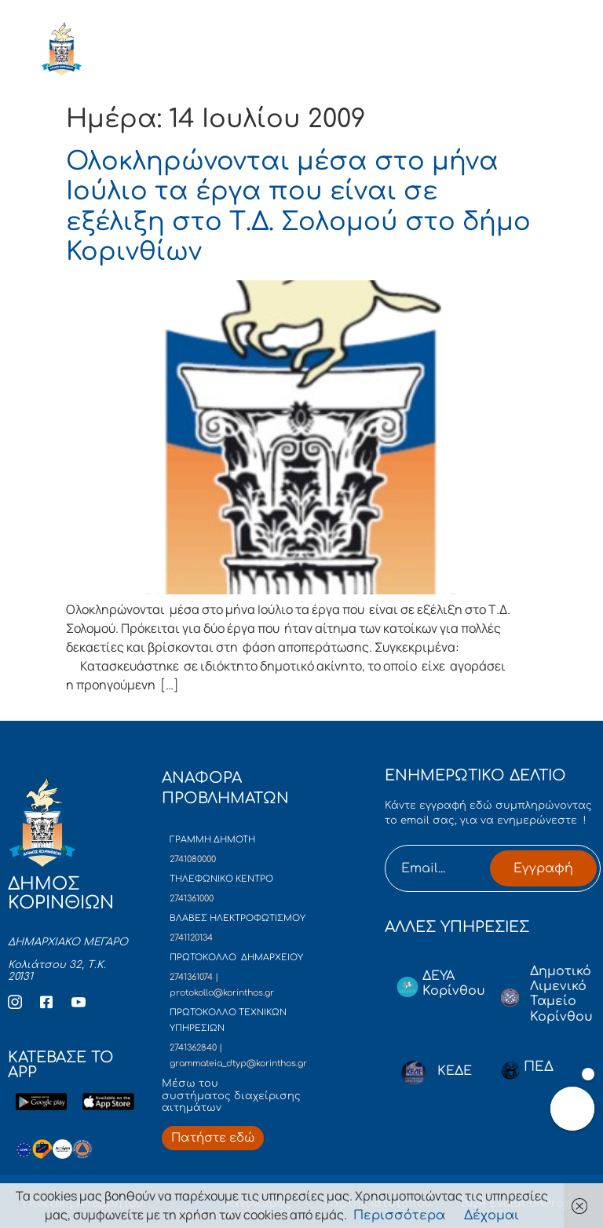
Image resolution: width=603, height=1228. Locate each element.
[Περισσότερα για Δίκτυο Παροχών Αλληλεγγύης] (213, 1138)
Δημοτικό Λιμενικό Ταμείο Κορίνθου (561, 994)
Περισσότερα (399, 1215)
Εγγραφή (543, 868)
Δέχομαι (491, 1215)
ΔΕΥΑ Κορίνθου (453, 983)
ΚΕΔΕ (454, 1071)
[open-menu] (546, 53)
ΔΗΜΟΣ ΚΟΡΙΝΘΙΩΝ (136, 52)
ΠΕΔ (539, 1066)
